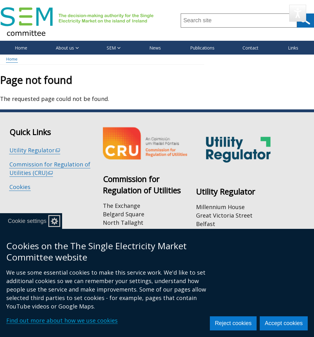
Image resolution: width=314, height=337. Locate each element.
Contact (250, 48)
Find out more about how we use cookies (62, 320)
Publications (202, 48)
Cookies (19, 187)
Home (21, 48)
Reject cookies (233, 323)
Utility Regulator (35, 150)
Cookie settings (27, 221)
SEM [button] (113, 48)
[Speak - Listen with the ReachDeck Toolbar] (297, 13)
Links (293, 48)
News (155, 48)
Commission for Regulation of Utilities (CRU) (49, 169)
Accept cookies (284, 323)
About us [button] (67, 48)
